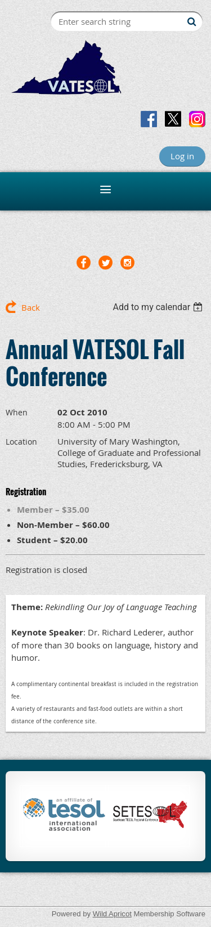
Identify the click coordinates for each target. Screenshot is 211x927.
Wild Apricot (112, 914)
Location (21, 441)
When (17, 412)
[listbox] (159, 307)
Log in (182, 156)
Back (30, 307)
